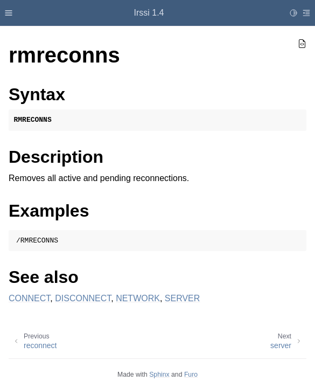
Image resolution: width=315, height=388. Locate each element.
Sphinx (159, 374)
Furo (191, 374)
